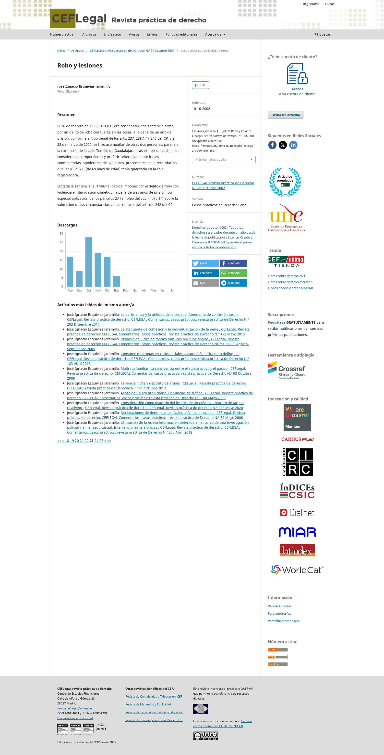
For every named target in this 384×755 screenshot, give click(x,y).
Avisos (134, 34)
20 (77, 440)
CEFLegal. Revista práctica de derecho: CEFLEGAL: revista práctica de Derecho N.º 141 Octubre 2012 (156, 385)
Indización (112, 34)
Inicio (61, 50)
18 (67, 440)
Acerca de (213, 34)
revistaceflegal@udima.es (75, 708)
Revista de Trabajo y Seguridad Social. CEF (154, 720)
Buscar (323, 34)
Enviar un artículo (285, 115)
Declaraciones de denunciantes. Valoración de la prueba (168, 412)
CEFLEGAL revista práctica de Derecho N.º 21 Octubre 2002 (132, 50)
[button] (205, 263)
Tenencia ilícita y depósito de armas (151, 383)
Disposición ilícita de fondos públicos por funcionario (165, 339)
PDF (202, 85)
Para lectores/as (279, 606)
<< (59, 440)
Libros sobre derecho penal (290, 288)
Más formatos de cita (210, 159)
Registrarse (311, 3)
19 (72, 440)
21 (82, 440)
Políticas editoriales (181, 34)
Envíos (152, 34)
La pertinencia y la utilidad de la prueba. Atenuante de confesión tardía (180, 314)
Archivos (89, 34)
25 (101, 440)
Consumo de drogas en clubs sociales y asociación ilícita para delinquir (180, 353)
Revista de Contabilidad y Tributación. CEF (153, 696)
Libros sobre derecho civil (286, 276)
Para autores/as (279, 613)
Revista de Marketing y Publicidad (148, 704)
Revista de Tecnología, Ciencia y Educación (154, 712)
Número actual (62, 34)
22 (87, 440)
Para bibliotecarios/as (284, 621)
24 (96, 440)
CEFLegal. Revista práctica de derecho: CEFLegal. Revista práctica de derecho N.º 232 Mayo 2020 (164, 407)
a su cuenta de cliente (297, 89)
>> (109, 440)
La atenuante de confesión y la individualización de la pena (170, 329)
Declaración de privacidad (75, 718)
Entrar (329, 3)
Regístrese (276, 322)
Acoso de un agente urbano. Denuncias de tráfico (162, 393)
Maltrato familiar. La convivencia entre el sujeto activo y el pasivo (174, 368)
